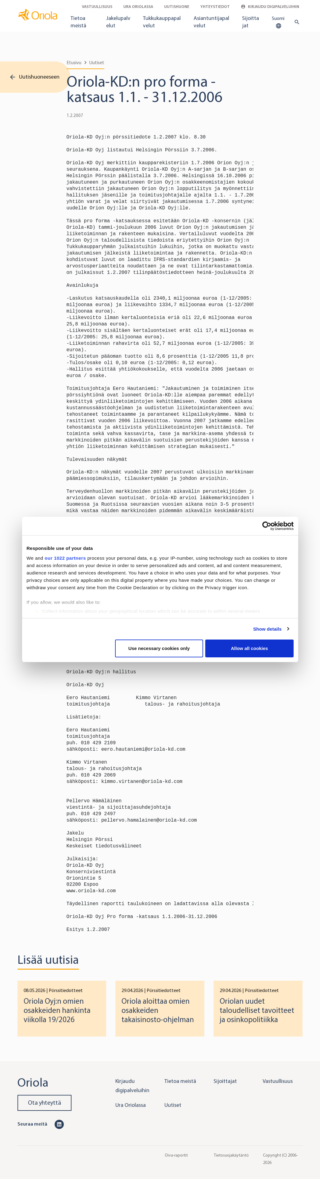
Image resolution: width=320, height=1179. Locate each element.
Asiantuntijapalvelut (211, 22)
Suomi (278, 22)
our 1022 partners (65, 558)
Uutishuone (176, 6)
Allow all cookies (249, 648)
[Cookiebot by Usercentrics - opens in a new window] (267, 526)
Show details (267, 629)
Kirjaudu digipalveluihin (270, 6)
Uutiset (96, 62)
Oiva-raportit (176, 1155)
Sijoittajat (250, 22)
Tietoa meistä (78, 22)
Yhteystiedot (215, 6)
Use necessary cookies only (159, 648)
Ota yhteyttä (44, 1102)
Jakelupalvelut (118, 22)
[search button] (296, 22)
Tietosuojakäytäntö (231, 1155)
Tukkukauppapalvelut (162, 22)
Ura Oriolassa (138, 6)
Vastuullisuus (97, 6)
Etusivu (74, 62)
